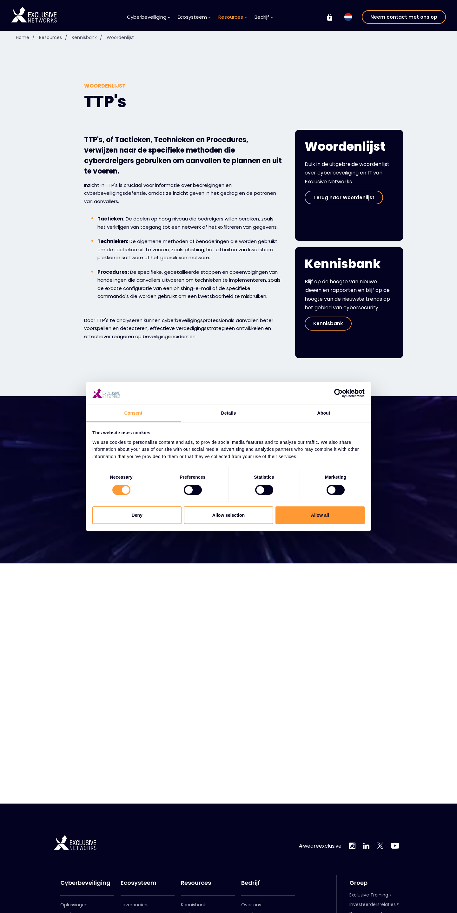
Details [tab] (228, 413)
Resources (232, 17)
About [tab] (323, 413)
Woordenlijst (120, 37)
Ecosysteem (194, 17)
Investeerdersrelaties (372, 904)
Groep (358, 883)
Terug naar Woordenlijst (343, 197)
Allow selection (228, 515)
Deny (137, 515)
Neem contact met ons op (403, 17)
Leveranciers (135, 905)
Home (27, 37)
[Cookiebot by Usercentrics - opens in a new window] (337, 393)
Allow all (320, 515)
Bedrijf (264, 17)
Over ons (251, 905)
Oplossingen (74, 905)
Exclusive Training (368, 895)
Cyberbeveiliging (148, 17)
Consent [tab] (133, 413)
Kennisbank (88, 37)
